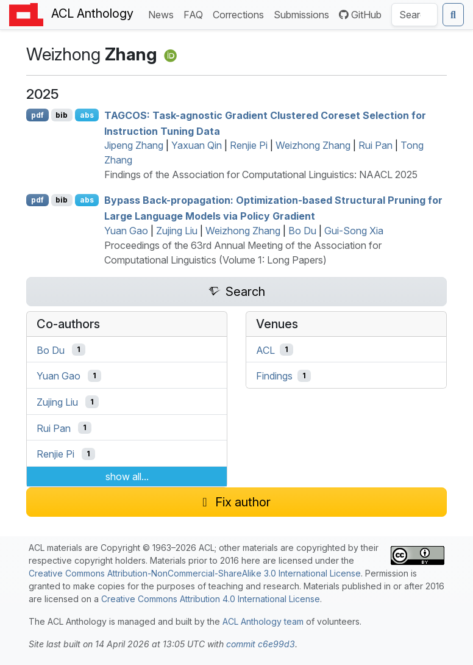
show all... (127, 476)
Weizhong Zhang (313, 145)
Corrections (241, 14)
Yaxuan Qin (196, 145)
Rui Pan (375, 145)
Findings (274, 376)
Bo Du (302, 231)
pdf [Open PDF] (37, 115)
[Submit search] (453, 14)
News (163, 14)
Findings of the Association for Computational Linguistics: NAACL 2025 (261, 174)
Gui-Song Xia (353, 231)
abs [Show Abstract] (87, 115)
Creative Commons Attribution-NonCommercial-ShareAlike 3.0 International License (195, 573)
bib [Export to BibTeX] (61, 115)
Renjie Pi (249, 145)
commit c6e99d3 (260, 644)
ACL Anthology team (263, 621)
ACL (265, 349)
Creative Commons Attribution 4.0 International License (210, 599)
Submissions (304, 14)
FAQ (195, 14)
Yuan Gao (126, 231)
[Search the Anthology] (414, 14)
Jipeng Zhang (133, 145)
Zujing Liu (176, 231)
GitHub (360, 15)
